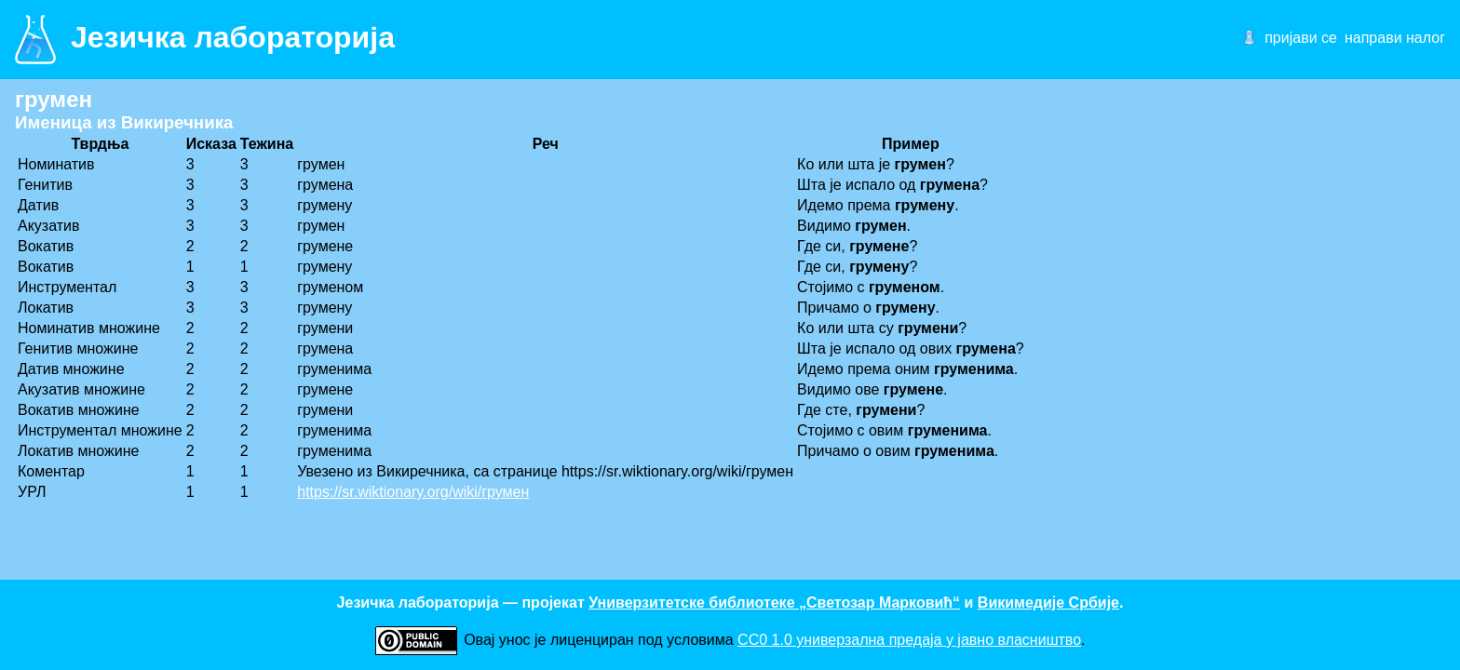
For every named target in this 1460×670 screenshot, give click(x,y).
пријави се (1300, 38)
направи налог (1395, 38)
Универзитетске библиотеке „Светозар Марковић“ (774, 602)
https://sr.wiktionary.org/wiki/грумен (413, 492)
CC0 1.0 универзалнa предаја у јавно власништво (909, 640)
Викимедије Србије (1048, 602)
